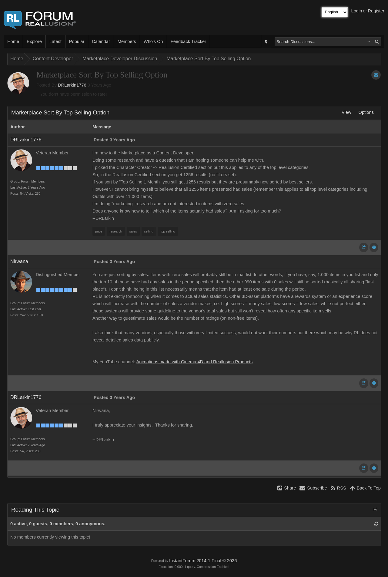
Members (127, 41)
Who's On (153, 41)
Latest (55, 41)
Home (13, 41)
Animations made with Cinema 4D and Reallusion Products (194, 361)
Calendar (100, 41)
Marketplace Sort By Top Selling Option (208, 58)
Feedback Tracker (188, 41)
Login (356, 10)
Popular (76, 41)
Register (376, 10)
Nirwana (19, 261)
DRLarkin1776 (72, 85)
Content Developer (53, 58)
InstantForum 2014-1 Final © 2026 (203, 560)
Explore (34, 41)
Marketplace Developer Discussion (119, 58)
